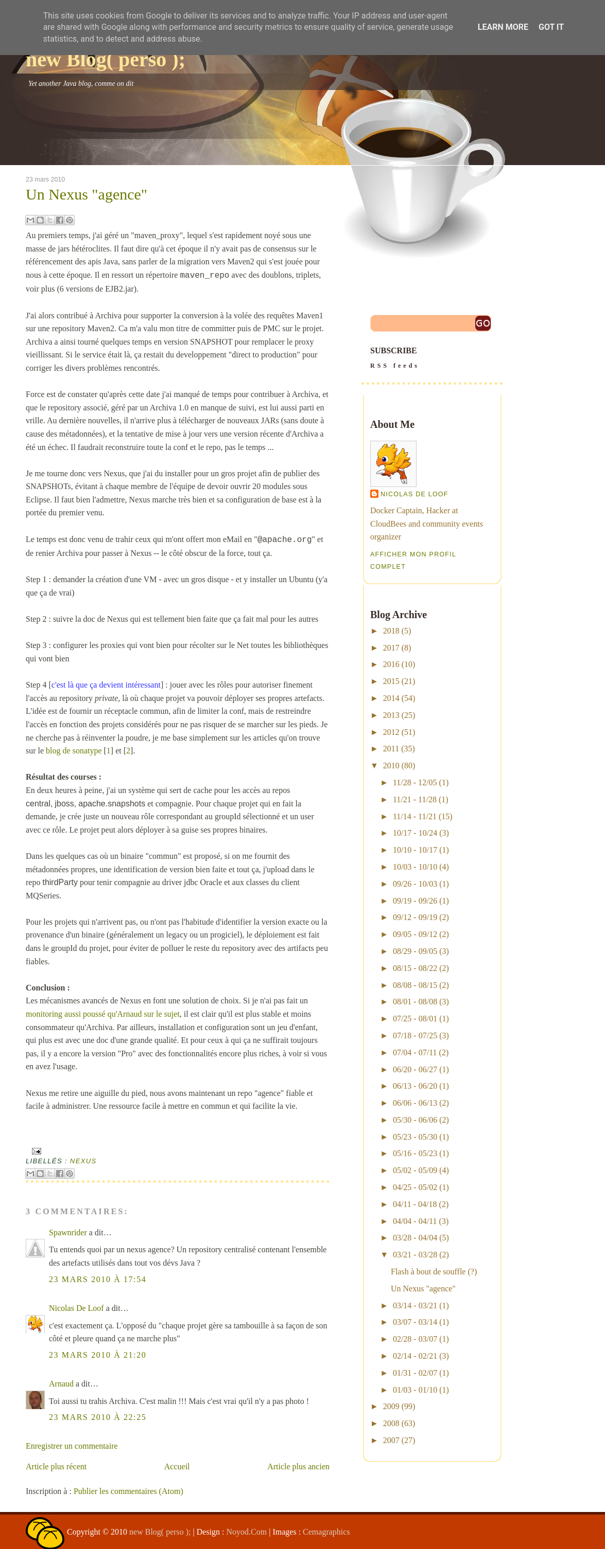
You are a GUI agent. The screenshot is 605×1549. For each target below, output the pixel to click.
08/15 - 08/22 (415, 968)
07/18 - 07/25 (415, 1035)
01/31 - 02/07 (415, 1372)
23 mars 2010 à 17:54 (97, 1279)
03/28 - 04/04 (415, 1237)
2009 (391, 1406)
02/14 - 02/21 (415, 1356)
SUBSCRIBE (432, 359)
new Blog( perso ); (105, 59)
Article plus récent (56, 1466)
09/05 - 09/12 (415, 934)
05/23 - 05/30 (415, 1136)
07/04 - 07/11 (415, 1052)
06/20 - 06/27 (415, 1069)
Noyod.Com (247, 1531)
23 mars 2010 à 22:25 (97, 1417)
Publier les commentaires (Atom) (128, 1491)
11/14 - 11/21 (415, 816)
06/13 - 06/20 (415, 1086)
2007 (391, 1440)
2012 (391, 732)
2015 (391, 681)
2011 (391, 748)
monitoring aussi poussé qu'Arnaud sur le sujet (103, 1014)
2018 (391, 630)
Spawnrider (68, 1232)
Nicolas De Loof (76, 1308)
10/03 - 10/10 (415, 866)
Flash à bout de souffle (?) (434, 1271)
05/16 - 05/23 (415, 1153)
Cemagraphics (326, 1531)
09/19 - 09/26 (415, 900)
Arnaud (61, 1383)
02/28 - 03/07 (415, 1339)
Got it (551, 27)
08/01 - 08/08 (415, 1001)
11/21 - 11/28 (415, 799)
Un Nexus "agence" (86, 194)
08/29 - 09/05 (415, 951)
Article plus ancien (298, 1466)
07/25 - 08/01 (415, 1018)
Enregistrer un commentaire (72, 1446)
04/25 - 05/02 (415, 1187)
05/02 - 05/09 (415, 1170)
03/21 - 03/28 (415, 1254)
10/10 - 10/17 (415, 849)
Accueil (177, 1466)
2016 (391, 664)
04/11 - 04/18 (415, 1204)
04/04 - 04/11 (415, 1221)
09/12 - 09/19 (415, 917)
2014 (391, 698)
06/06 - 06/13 (415, 1102)
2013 (391, 715)
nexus (83, 1161)
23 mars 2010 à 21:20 (97, 1354)
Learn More (503, 27)
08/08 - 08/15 (415, 985)
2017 (391, 647)
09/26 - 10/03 (415, 883)
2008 (391, 1423)
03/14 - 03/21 (415, 1305)
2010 (391, 765)
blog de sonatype (73, 750)
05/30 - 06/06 (415, 1119)
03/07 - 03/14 (415, 1322)
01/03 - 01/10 (415, 1389)
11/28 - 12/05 (415, 782)
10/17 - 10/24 (415, 832)
